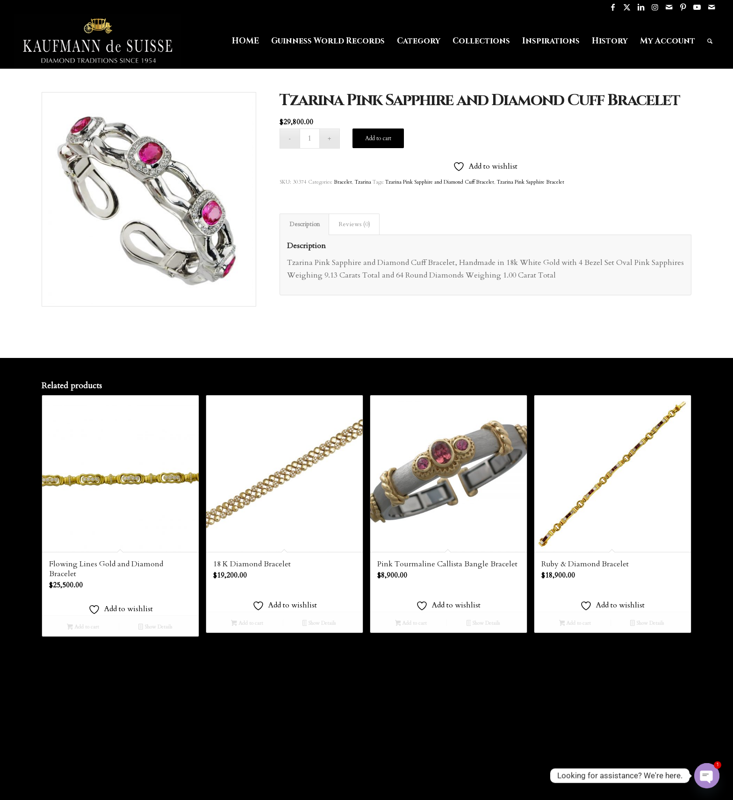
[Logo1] (97, 41)
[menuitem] (245, 41)
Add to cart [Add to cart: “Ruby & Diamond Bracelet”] (575, 624)
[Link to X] (627, 7)
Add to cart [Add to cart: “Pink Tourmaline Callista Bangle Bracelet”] (411, 624)
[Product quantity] (310, 139)
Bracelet (343, 182)
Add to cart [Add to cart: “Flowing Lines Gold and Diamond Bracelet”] (83, 627)
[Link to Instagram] (655, 7)
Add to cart (378, 138)
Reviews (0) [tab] (354, 224)
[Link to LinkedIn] (641, 7)
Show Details (155, 627)
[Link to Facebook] (613, 7)
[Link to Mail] (669, 7)
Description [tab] (304, 224)
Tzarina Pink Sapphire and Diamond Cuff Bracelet (439, 182)
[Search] (710, 41)
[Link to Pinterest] (683, 7)
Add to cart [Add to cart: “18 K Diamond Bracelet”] (247, 624)
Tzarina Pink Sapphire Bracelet (530, 182)
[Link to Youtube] (697, 7)
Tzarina (363, 182)
